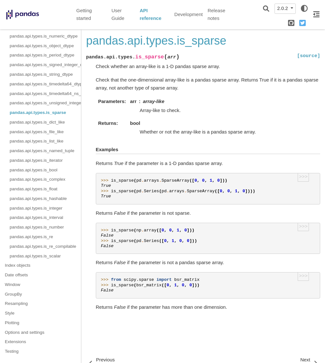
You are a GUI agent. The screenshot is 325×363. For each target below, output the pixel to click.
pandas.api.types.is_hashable (38, 198)
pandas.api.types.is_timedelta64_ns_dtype (45, 93)
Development (188, 14)
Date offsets (16, 274)
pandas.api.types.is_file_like (37, 131)
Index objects (18, 265)
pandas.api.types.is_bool (34, 170)
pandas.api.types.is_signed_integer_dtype (45, 64)
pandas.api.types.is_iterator (36, 160)
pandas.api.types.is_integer (36, 208)
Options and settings (24, 332)
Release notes (216, 14)
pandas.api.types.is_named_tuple (42, 150)
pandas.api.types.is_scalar (35, 256)
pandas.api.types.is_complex (37, 179)
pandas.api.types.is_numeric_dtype (44, 36)
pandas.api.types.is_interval (36, 217)
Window (12, 284)
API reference (150, 14)
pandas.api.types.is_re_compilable (43, 246)
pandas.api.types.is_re (31, 236)
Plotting (12, 322)
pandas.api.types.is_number (37, 227)
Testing (12, 351)
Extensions (15, 341)
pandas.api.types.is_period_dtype (42, 55)
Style (9, 313)
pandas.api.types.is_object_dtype (42, 45)
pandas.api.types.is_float (34, 188)
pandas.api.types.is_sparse (38, 112)
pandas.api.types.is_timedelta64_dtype (45, 84)
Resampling (16, 303)
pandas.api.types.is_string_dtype (41, 74)
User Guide (118, 14)
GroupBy (13, 294)
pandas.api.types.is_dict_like (37, 122)
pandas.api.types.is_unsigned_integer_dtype (45, 102)
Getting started (84, 14)
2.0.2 (283, 8)
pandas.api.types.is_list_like (36, 141)
